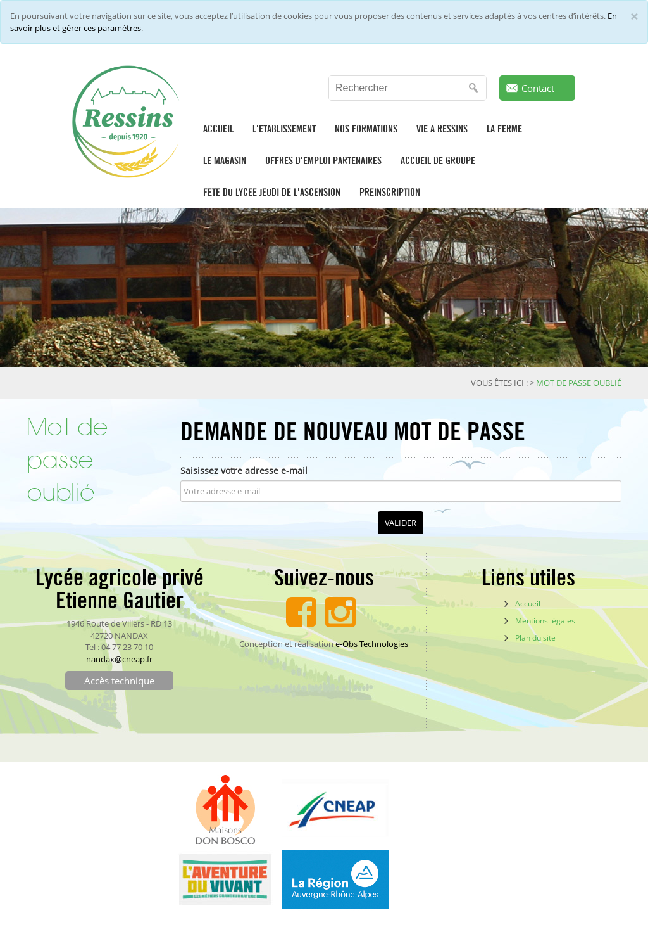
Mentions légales (545, 620)
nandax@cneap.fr (119, 659)
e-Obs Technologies (371, 643)
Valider (400, 522)
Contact (537, 88)
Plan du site (535, 637)
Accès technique (119, 680)
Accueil (527, 603)
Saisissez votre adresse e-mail (244, 470)
